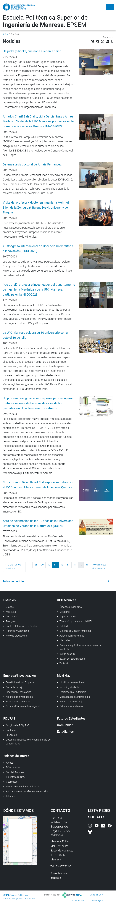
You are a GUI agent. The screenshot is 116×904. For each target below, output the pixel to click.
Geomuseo (12, 781)
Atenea (9, 762)
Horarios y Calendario (17, 630)
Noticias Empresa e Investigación (23, 706)
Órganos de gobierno (71, 607)
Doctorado (11, 616)
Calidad (64, 626)
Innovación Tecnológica (18, 692)
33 (68, 564)
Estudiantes (65, 731)
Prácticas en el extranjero (73, 692)
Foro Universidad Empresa (20, 682)
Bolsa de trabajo (14, 687)
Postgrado (11, 621)
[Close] (110, 7)
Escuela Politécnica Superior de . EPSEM (45, 21)
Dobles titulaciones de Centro (21, 626)
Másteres (11, 611)
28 (35, 564)
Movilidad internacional (72, 682)
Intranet (10, 796)
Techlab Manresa (15, 772)
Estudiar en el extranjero (72, 701)
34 (74, 564)
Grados (10, 607)
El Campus (11, 735)
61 (86, 564)
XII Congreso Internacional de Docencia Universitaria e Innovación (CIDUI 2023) (38, 248)
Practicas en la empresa (18, 701)
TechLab (64, 663)
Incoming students (69, 687)
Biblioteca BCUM (15, 777)
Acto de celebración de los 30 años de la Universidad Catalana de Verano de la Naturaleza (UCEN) (38, 523)
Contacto (11, 730)
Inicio (5, 34)
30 (48, 564)
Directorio (65, 611)
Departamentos (68, 616)
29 (42, 564)
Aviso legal (97, 900)
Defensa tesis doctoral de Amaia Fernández (32, 164)
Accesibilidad (77, 900)
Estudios (9, 600)
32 (61, 564)
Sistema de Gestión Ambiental (76, 630)
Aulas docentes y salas (72, 635)
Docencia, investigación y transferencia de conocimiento (28, 741)
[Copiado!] (112, 41)
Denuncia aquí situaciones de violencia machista (80, 647)
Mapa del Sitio (96, 895)
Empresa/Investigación (19, 675)
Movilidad (64, 675)
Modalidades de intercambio (75, 696)
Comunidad (65, 725)
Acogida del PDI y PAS (17, 725)
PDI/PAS (9, 718)
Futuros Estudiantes (71, 718)
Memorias (65, 640)
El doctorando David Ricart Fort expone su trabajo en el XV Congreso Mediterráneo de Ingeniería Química (38, 485)
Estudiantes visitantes (71, 706)
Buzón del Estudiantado (72, 658)
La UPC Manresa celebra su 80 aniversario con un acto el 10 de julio (36, 335)
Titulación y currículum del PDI (76, 621)
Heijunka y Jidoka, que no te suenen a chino (32, 51)
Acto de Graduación (16, 635)
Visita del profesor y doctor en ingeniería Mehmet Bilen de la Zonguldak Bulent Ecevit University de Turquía (36, 207)
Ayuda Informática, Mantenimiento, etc (26, 791)
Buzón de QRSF (68, 653)
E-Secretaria (12, 767)
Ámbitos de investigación (19, 696)
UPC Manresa (66, 600)
